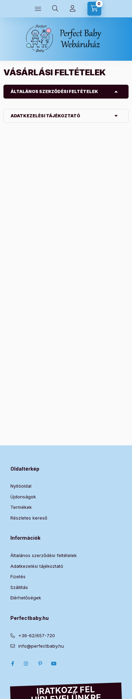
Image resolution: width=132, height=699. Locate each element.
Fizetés (18, 576)
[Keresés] (55, 9)
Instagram (26, 664)
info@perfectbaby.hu (41, 646)
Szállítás (19, 587)
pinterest (40, 664)
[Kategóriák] (38, 9)
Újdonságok (23, 496)
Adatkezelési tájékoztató (45, 115)
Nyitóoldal (20, 486)
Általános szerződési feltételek (54, 91)
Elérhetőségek (25, 597)
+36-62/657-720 (36, 635)
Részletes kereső (28, 518)
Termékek (21, 507)
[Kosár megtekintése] (94, 9)
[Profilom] (72, 9)
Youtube (54, 664)
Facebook (12, 664)
